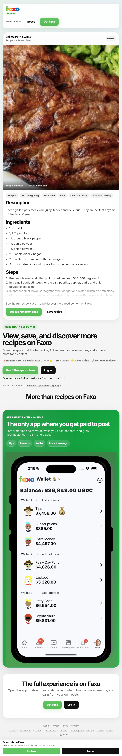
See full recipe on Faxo (23, 311)
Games (100, 730)
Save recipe (54, 311)
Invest (31, 21)
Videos (63, 730)
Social (12, 730)
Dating (38, 730)
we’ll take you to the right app (44, 385)
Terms (64, 725)
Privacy (74, 725)
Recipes (90, 730)
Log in (17, 21)
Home (9, 21)
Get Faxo (49, 21)
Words (109, 730)
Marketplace (77, 730)
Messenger (25, 730)
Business (51, 730)
